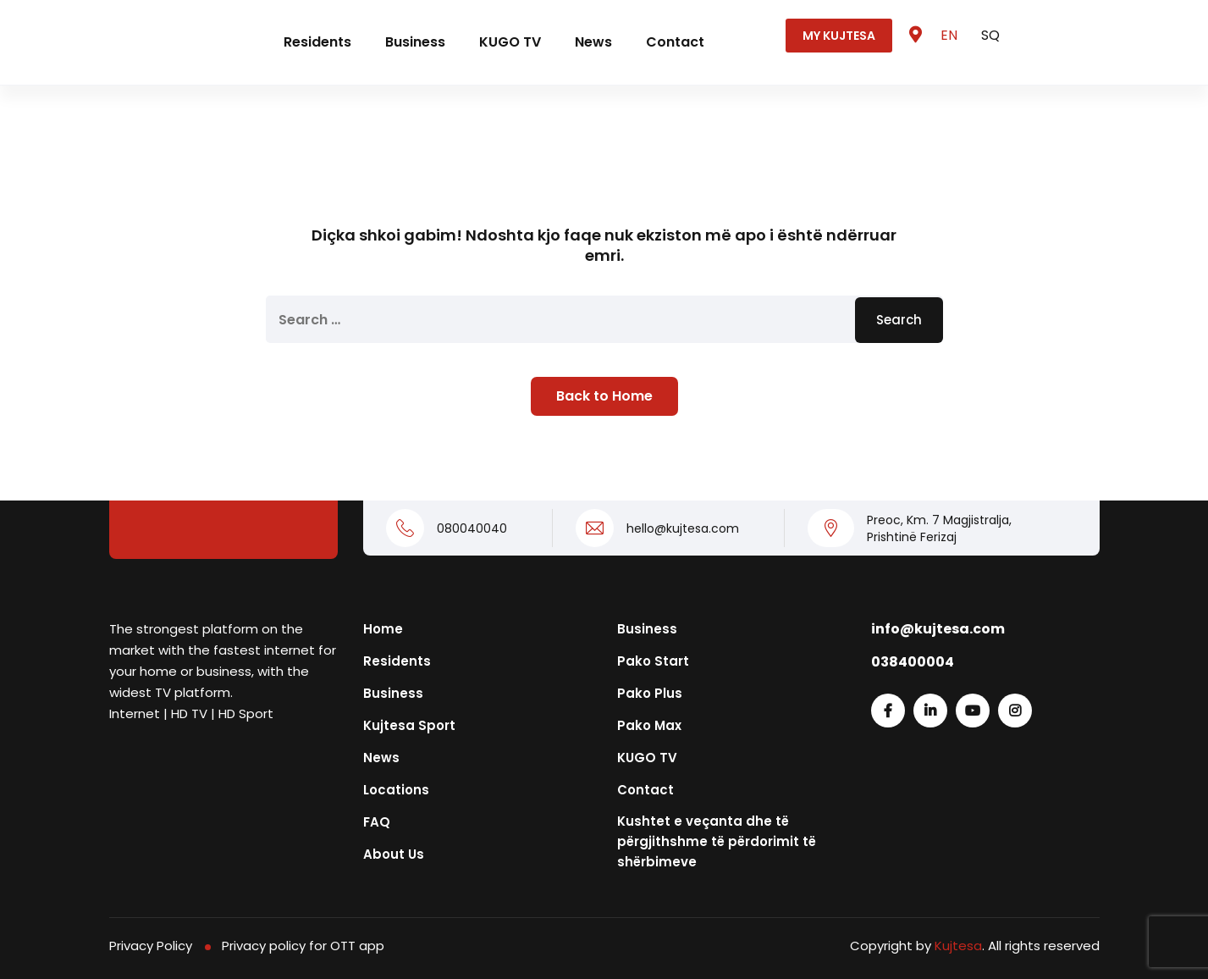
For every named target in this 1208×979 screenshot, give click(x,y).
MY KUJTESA (839, 35)
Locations (396, 790)
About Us (393, 854)
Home (383, 629)
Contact (675, 42)
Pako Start (653, 661)
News (593, 42)
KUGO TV (510, 42)
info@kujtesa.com (938, 629)
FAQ (376, 822)
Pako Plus (649, 693)
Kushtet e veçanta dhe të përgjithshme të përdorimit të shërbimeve (716, 841)
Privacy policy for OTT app (303, 945)
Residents (317, 42)
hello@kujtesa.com (682, 528)
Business (415, 42)
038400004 (912, 662)
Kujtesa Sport (409, 725)
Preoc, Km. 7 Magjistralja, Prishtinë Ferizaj (939, 528)
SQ (990, 35)
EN (950, 35)
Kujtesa (958, 945)
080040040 (472, 528)
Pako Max (649, 725)
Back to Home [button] (604, 396)
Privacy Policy (150, 945)
